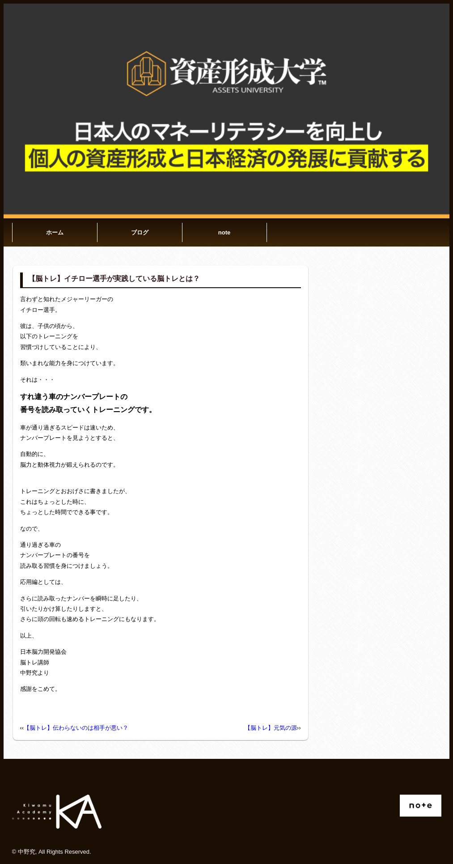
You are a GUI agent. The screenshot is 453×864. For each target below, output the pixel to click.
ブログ (139, 232)
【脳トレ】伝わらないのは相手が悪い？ (76, 727)
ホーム (55, 232)
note (224, 232)
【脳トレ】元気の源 (271, 727)
